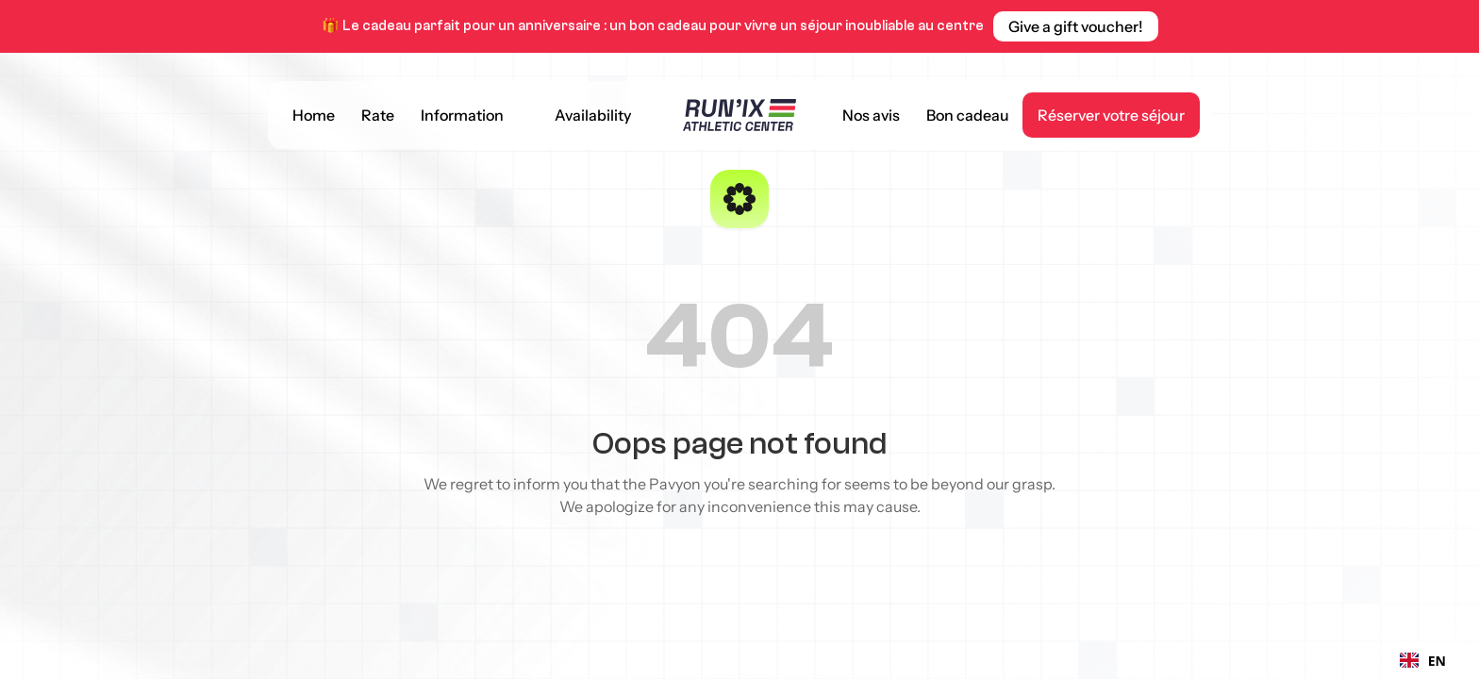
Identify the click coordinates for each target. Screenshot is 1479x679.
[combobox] (1423, 660)
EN (1423, 661)
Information (462, 115)
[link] (1075, 26)
